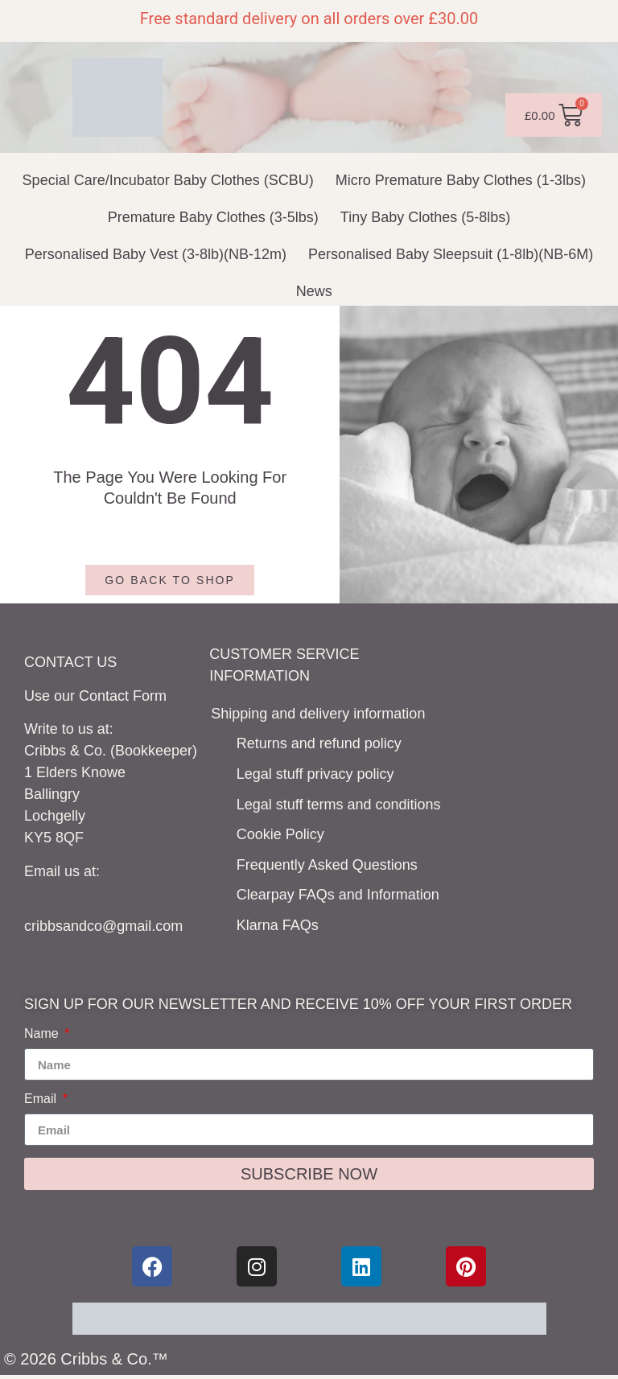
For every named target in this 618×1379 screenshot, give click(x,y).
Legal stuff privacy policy (315, 774)
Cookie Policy (280, 834)
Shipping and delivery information (318, 714)
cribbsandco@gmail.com (103, 926)
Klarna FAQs (278, 925)
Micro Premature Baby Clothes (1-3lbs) (461, 180)
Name (43, 1033)
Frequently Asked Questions (327, 865)
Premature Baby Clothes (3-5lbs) (213, 217)
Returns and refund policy (319, 743)
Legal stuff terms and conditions (339, 805)
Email (42, 1099)
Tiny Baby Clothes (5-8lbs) (425, 217)
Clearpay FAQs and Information (338, 895)
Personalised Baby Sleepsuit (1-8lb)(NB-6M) (450, 254)
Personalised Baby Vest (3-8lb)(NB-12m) (155, 254)
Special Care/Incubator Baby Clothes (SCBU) (168, 180)
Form (150, 696)
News (314, 291)
